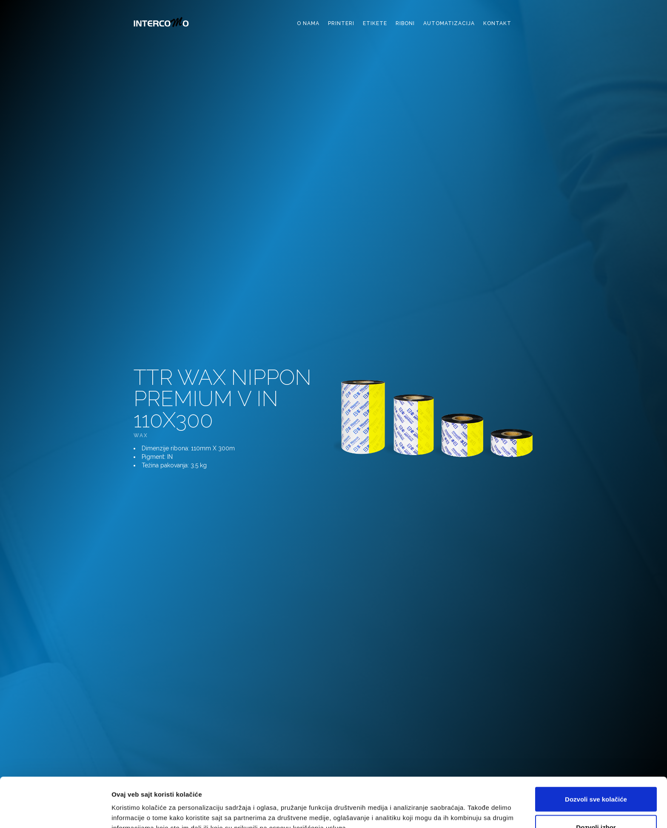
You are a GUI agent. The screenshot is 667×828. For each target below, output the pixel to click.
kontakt (497, 23)
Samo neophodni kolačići (596, 805)
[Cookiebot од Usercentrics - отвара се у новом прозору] (55, 811)
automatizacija (449, 23)
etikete (375, 23)
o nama (308, 23)
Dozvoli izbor (596, 777)
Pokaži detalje (451, 806)
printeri (341, 23)
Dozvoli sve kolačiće (596, 749)
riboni (405, 23)
